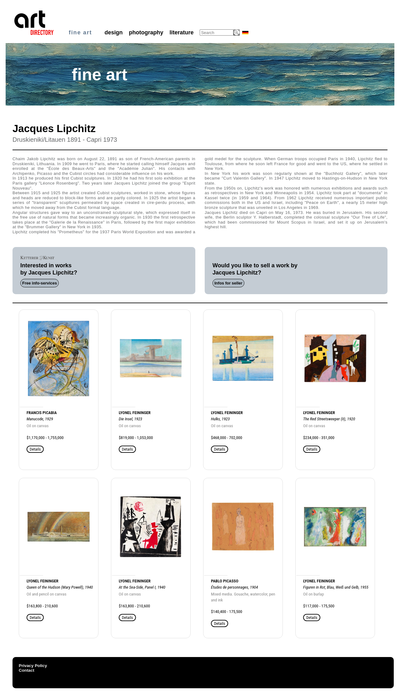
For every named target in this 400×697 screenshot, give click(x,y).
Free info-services (39, 283)
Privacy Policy (33, 665)
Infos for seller (228, 283)
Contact (26, 670)
